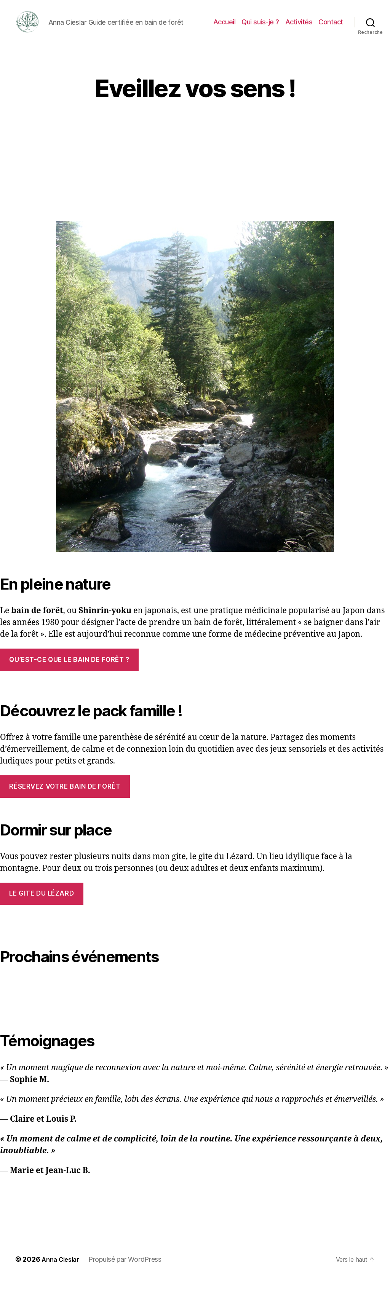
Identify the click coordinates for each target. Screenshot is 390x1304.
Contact (330, 34)
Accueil (224, 34)
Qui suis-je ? (260, 34)
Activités (299, 34)
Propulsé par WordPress (129, 1282)
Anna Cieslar (63, 1282)
